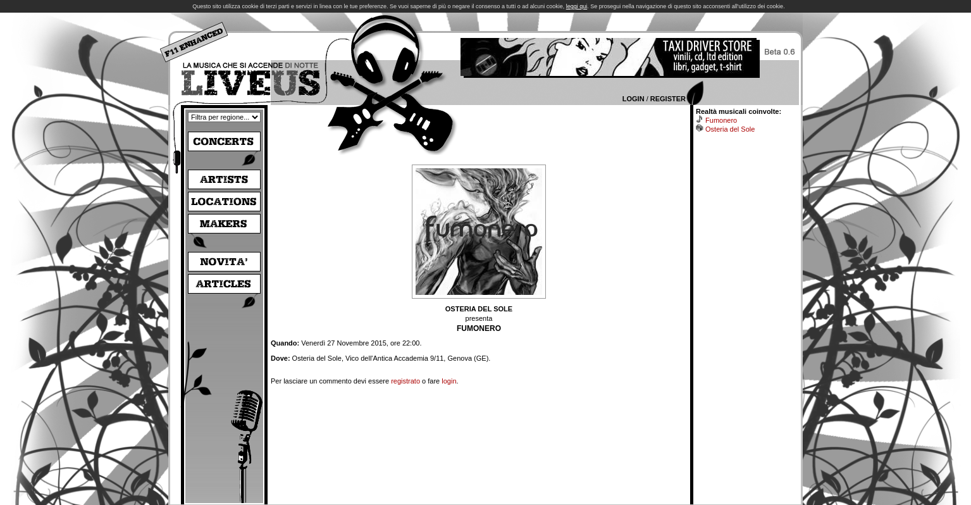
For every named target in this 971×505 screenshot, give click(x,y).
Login (633, 99)
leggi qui (577, 6)
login (449, 381)
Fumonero (721, 120)
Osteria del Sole (730, 129)
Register (668, 99)
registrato (405, 381)
